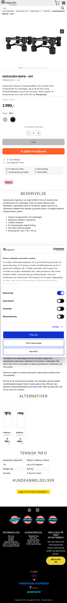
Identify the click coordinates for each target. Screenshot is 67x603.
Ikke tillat (33, 351)
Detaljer (55, 327)
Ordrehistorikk (33, 540)
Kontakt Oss (33, 536)
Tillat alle (33, 335)
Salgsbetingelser (11, 542)
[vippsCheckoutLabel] (33, 151)
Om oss (11, 536)
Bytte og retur (33, 542)
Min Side (33, 538)
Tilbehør (46, 11)
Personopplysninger (11, 546)
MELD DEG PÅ (55, 560)
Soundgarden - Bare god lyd (14, 11)
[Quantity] (33, 133)
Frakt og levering (33, 544)
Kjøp (33, 142)
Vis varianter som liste (33, 127)
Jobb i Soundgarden (11, 544)
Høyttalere (34, 11)
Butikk (11, 538)
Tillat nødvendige (33, 343)
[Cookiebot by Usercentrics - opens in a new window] (53, 249)
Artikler (11, 540)
